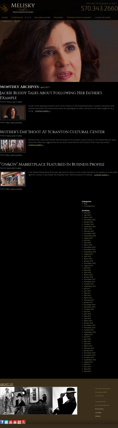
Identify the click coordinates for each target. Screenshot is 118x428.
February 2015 (89, 348)
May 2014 (87, 369)
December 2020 (89, 233)
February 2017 (89, 300)
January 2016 (88, 323)
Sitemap (97, 416)
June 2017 (87, 291)
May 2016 (87, 316)
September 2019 (90, 252)
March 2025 (88, 217)
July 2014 (87, 364)
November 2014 (89, 355)
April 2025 (87, 215)
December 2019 (89, 247)
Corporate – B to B (21, 17)
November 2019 (89, 249)
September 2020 (90, 236)
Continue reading (43, 111)
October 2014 (89, 357)
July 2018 (87, 268)
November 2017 (89, 282)
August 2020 (88, 238)
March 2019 (88, 259)
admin (20, 102)
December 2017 (89, 279)
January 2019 (88, 261)
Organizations (42, 17)
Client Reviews (102, 17)
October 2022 (89, 224)
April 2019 (87, 256)
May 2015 (87, 341)
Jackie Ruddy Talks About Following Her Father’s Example (51, 95)
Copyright (98, 412)
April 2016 (87, 318)
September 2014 (90, 360)
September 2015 (90, 332)
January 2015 (88, 350)
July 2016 (87, 311)
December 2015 (89, 325)
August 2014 (88, 362)
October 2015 (89, 330)
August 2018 (88, 265)
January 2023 (88, 222)
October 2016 (89, 309)
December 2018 (89, 263)
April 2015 (87, 344)
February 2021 (89, 231)
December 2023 (89, 220)
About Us (6, 384)
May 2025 (87, 213)
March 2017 (88, 298)
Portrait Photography (79, 17)
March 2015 (88, 346)
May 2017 (87, 293)
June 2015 (87, 339)
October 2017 (89, 284)
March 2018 (88, 275)
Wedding (58, 17)
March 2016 (88, 321)
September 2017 (90, 286)
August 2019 (88, 254)
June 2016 (87, 314)
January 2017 (88, 302)
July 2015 (87, 337)
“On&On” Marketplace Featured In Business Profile (52, 164)
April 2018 (87, 272)
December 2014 (89, 353)
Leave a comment (16, 122)
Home (5, 17)
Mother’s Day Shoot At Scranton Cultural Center (52, 132)
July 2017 (87, 288)
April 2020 (87, 242)
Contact (6, 21)
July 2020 (87, 240)
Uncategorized (89, 206)
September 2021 (90, 226)
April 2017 (87, 295)
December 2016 (89, 305)
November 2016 (89, 307)
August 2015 (88, 334)
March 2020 (88, 245)
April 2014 (87, 371)
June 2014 (87, 367)
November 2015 (89, 327)
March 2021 (88, 229)
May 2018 (87, 270)
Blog (17, 21)
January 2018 (88, 277)
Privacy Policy (99, 409)
